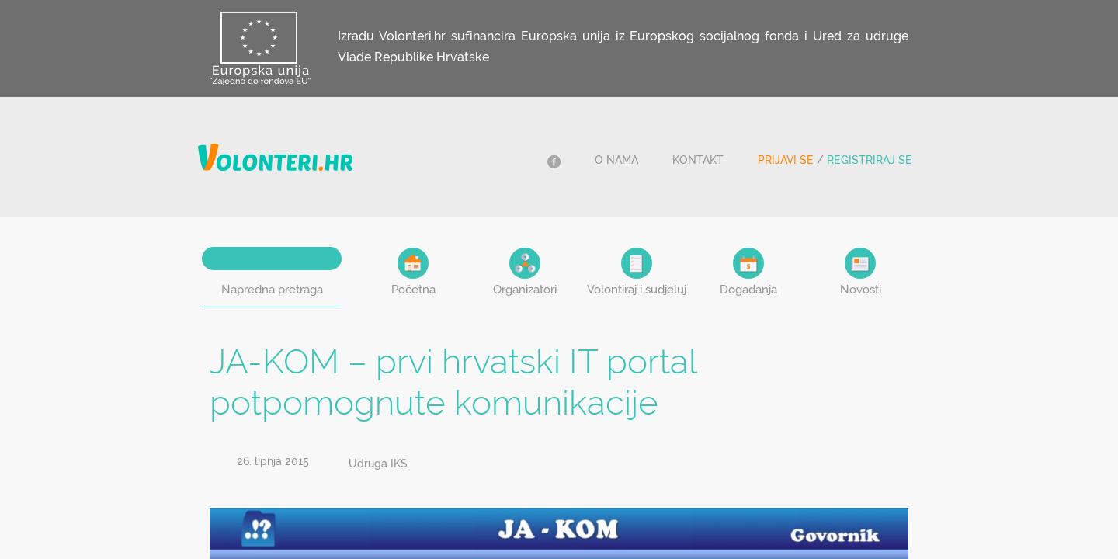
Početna (413, 272)
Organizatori (525, 272)
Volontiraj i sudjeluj (636, 272)
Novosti (860, 272)
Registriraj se (869, 160)
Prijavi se (786, 160)
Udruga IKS (378, 463)
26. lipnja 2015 (273, 461)
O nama (616, 160)
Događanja (748, 272)
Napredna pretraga (272, 290)
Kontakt (698, 160)
